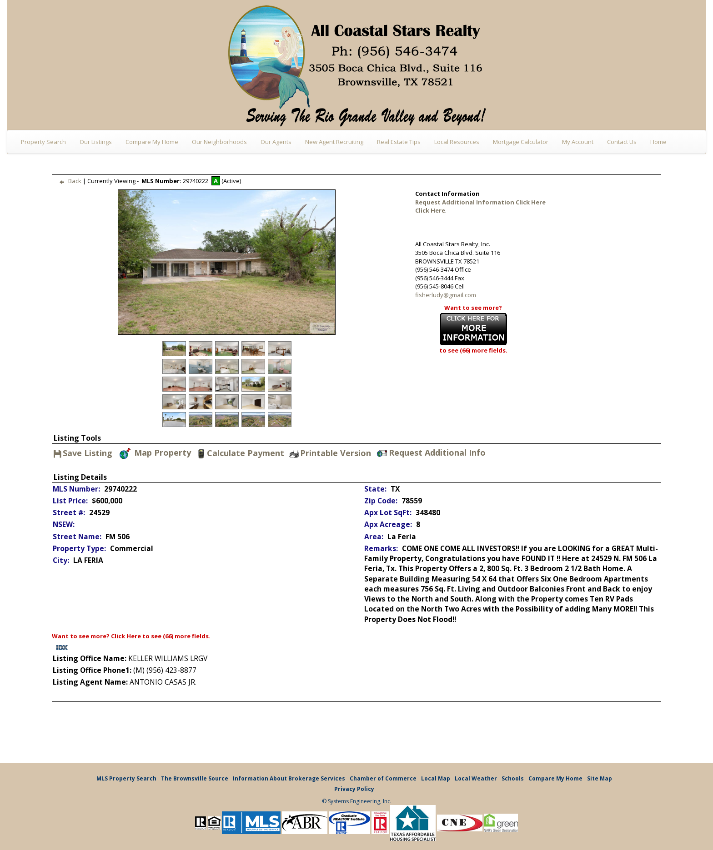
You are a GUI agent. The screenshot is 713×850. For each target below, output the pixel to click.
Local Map (435, 778)
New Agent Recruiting (334, 142)
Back (68, 181)
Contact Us (622, 142)
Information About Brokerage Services (289, 778)
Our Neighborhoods (219, 142)
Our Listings (96, 142)
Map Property (155, 453)
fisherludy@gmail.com (445, 295)
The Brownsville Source (194, 778)
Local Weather (476, 778)
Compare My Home (152, 142)
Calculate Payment (239, 453)
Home (658, 142)
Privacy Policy (354, 789)
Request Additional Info (431, 453)
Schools (513, 778)
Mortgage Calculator (520, 142)
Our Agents (276, 142)
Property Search (43, 142)
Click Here (126, 636)
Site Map (599, 778)
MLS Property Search (126, 778)
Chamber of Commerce (383, 778)
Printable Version (329, 453)
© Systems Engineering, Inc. (357, 801)
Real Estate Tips (399, 142)
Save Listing (83, 453)
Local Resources (456, 142)
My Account (577, 142)
